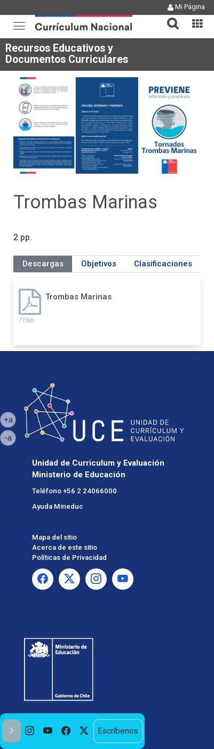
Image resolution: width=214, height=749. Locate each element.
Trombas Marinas (78, 297)
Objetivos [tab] (98, 263)
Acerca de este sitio (64, 547)
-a (10, 437)
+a (10, 419)
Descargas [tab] (43, 263)
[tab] (168, 17)
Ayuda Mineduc (57, 506)
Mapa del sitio (54, 537)
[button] (168, 17)
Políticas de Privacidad (69, 557)
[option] (30, 731)
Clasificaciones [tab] (163, 263)
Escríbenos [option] (118, 731)
